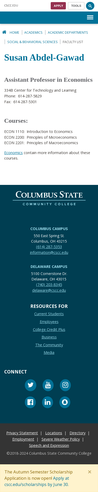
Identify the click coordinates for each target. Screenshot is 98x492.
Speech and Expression (49, 445)
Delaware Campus (49, 266)
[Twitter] (30, 385)
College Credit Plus (49, 329)
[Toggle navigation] (76, 5)
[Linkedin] (47, 403)
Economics (13, 152)
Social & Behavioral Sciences (32, 42)
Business (49, 337)
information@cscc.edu (49, 252)
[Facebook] (30, 403)
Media (49, 352)
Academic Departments (68, 32)
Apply (58, 6)
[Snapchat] (64, 403)
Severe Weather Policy (61, 439)
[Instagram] (65, 385)
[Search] (90, 5)
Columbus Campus (49, 228)
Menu (90, 15)
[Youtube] (48, 385)
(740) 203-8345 (49, 284)
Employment (23, 439)
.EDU (11, 5)
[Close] (91, 472)
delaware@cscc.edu (49, 290)
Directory (77, 432)
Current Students (49, 313)
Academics (33, 32)
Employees (49, 321)
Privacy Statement (22, 432)
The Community (49, 344)
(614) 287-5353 (49, 246)
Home (14, 32)
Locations (53, 432)
